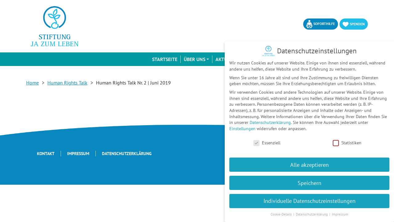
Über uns (194, 59)
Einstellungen (242, 128)
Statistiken (347, 143)
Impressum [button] (340, 214)
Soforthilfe (320, 24)
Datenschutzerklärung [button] (312, 214)
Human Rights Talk (67, 83)
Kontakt (45, 153)
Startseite (164, 59)
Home (32, 83)
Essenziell (266, 143)
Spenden (354, 24)
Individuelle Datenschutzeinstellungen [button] (309, 200)
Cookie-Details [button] (282, 214)
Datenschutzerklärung (127, 153)
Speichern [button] (309, 183)
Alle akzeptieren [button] (309, 164)
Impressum (78, 153)
